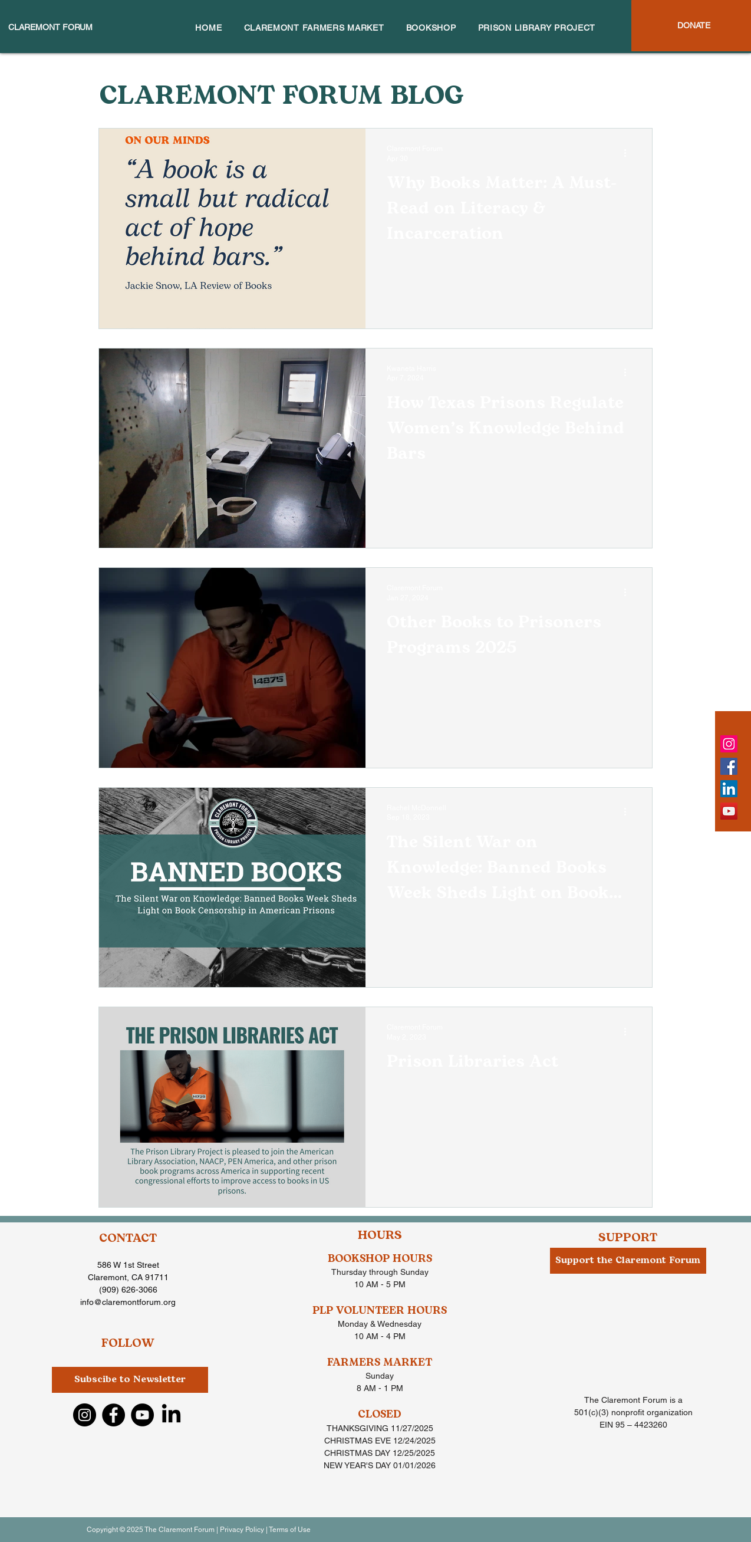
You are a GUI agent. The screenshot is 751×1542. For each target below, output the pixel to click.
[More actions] (629, 153)
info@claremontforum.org (128, 1302)
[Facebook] (728, 766)
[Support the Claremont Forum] (628, 1261)
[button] (130, 1380)
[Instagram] (728, 743)
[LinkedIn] (728, 788)
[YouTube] (728, 811)
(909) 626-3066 (128, 1289)
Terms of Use (290, 1529)
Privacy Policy (242, 1529)
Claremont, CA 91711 (128, 1277)
